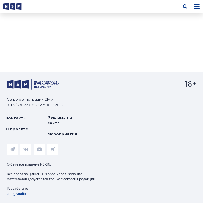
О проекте (17, 129)
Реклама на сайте (59, 120)
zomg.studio (16, 193)
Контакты (16, 118)
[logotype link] (17, 6)
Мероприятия (62, 134)
